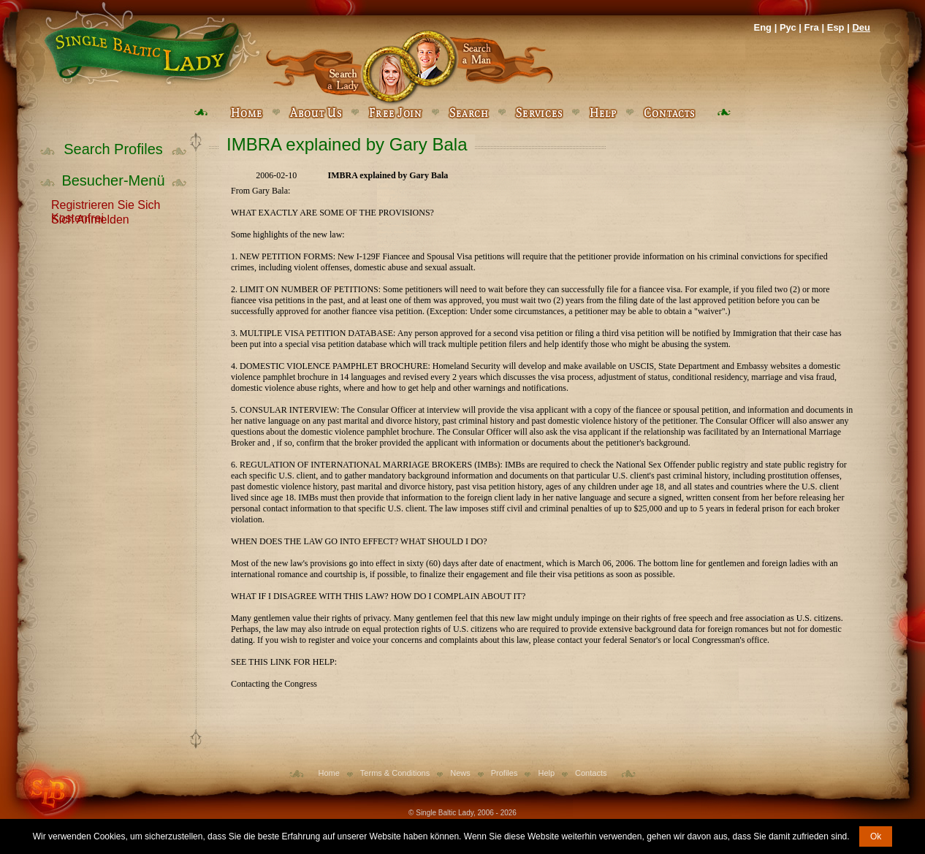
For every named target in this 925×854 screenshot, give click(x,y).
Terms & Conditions (395, 773)
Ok (875, 836)
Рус (788, 27)
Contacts (590, 773)
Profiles (504, 773)
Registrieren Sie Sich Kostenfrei (105, 204)
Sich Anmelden (90, 218)
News (460, 773)
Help (546, 773)
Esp (836, 27)
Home (329, 773)
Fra (811, 27)
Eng (762, 27)
